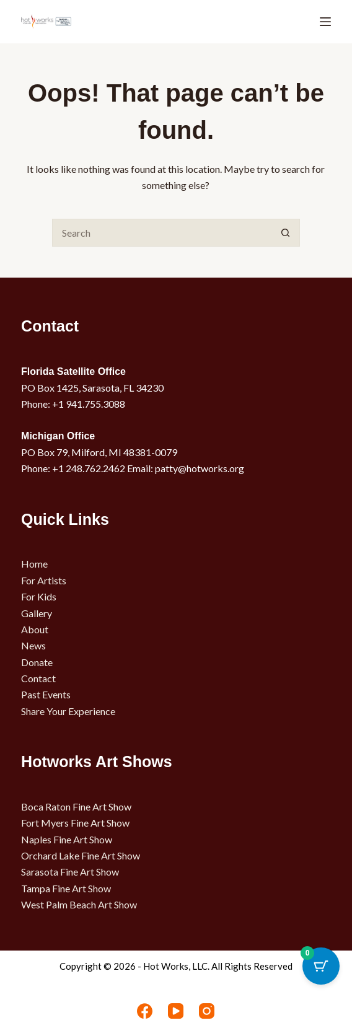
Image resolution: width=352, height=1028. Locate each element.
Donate (37, 662)
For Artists (43, 580)
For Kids (38, 596)
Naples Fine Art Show (66, 839)
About (34, 629)
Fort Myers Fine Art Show (75, 822)
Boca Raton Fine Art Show (76, 806)
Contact (38, 678)
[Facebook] (144, 1011)
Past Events (46, 694)
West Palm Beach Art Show (79, 904)
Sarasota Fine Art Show (70, 871)
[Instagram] (206, 1011)
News (33, 645)
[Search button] (286, 233)
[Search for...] (162, 233)
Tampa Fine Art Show (66, 888)
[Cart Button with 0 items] (321, 966)
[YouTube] (175, 1011)
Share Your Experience (68, 711)
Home (34, 563)
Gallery (36, 613)
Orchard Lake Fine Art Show (80, 855)
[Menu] (325, 21)
